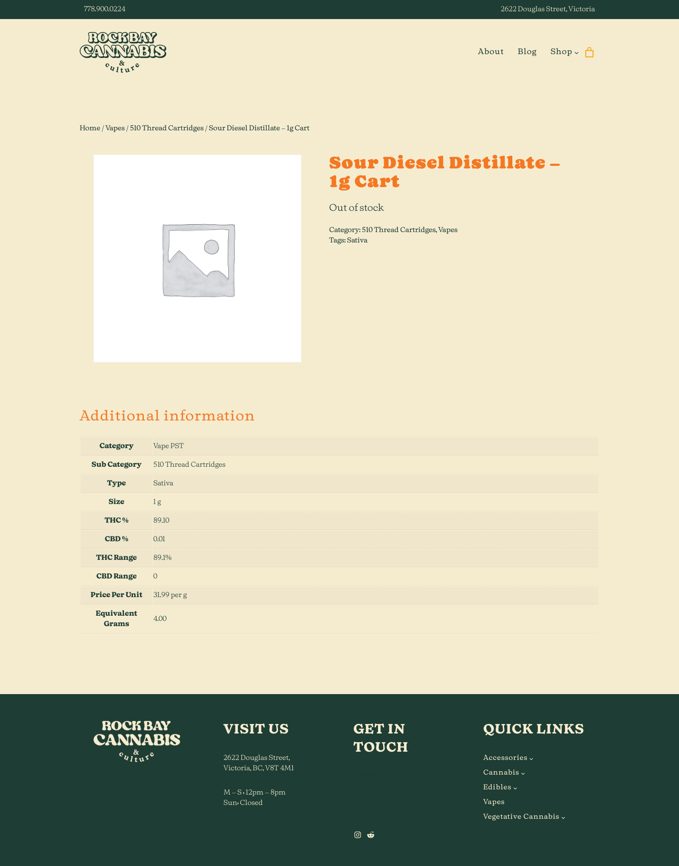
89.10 (161, 520)
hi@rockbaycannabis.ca (392, 786)
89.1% (162, 558)
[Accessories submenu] (531, 758)
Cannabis (501, 772)
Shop (561, 52)
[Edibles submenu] (515, 787)
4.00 (160, 619)
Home (90, 128)
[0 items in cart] (589, 52)
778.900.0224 (104, 9)
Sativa (357, 240)
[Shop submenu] (576, 52)
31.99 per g (170, 595)
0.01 (159, 539)
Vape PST (168, 446)
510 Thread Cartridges (167, 128)
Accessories (505, 758)
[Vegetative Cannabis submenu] (563, 817)
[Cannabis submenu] (523, 773)
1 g (157, 502)
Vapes (115, 128)
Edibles (497, 787)
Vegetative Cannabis (521, 817)
